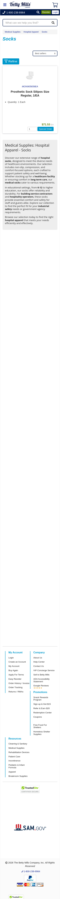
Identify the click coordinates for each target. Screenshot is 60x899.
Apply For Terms (16, 674)
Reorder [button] (46, 12)
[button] (38, 12)
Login (11, 658)
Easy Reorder (14, 679)
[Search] (53, 22)
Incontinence (14, 761)
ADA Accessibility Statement (41, 680)
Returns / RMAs (15, 691)
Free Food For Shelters (40, 726)
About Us (37, 658)
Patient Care (14, 756)
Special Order (45, 129)
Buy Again (13, 670)
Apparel (12, 772)
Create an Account (17, 662)
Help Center (39, 662)
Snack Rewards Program (40, 698)
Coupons (37, 717)
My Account (13, 666)
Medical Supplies (12, 32)
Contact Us (38, 666)
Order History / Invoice (18, 683)
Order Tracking (15, 687)
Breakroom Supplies (18, 776)
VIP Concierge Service (44, 670)
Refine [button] (10, 61)
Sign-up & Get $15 (42, 704)
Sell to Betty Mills (41, 674)
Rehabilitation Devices (18, 752)
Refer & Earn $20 (41, 708)
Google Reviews (41, 685)
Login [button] (55, 12)
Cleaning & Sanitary (17, 744)
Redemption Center (42, 712)
